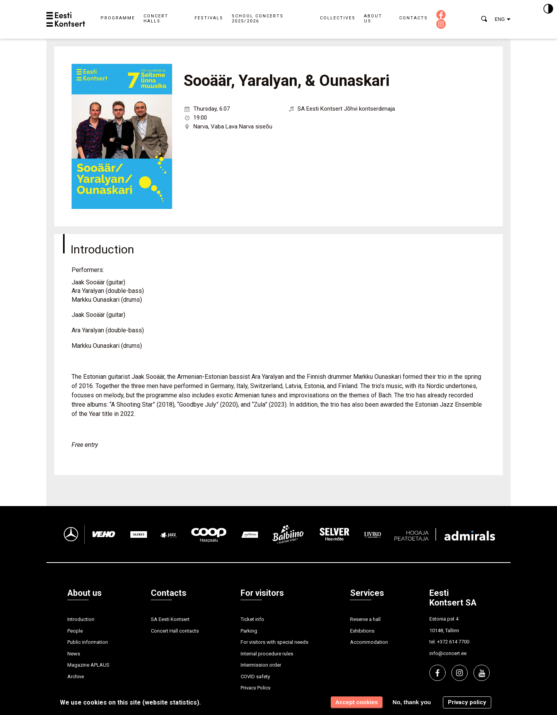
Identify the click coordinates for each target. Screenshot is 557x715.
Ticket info (252, 619)
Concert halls (156, 19)
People (75, 631)
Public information (87, 642)
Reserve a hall (365, 619)
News (73, 654)
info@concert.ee (447, 653)
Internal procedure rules (267, 654)
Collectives (337, 18)
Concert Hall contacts (175, 631)
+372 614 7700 (453, 642)
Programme (118, 18)
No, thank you (412, 702)
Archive (75, 676)
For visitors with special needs (274, 642)
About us (373, 19)
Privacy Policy (255, 688)
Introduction (80, 619)
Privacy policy (467, 702)
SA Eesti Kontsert (170, 619)
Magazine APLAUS (88, 665)
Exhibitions (362, 631)
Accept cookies (356, 702)
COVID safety (255, 676)
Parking (249, 631)
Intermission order (261, 665)
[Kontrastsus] (548, 9)
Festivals (209, 18)
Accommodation (369, 642)
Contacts (413, 18)
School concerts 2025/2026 (258, 19)
